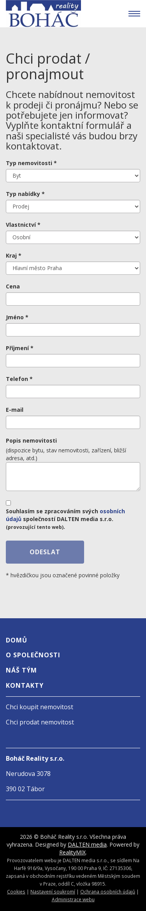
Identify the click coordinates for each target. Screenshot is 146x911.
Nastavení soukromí (52, 891)
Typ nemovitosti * (31, 163)
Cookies (16, 891)
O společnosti (33, 655)
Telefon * (19, 379)
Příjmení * (19, 348)
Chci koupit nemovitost (39, 707)
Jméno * (17, 317)
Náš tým (21, 670)
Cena (13, 286)
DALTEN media (87, 844)
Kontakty (25, 685)
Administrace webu (73, 899)
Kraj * (13, 255)
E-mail (14, 409)
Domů (16, 640)
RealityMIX (72, 852)
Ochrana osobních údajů (107, 891)
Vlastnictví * (23, 224)
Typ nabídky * (25, 194)
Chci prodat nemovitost (40, 722)
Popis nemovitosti (31, 440)
